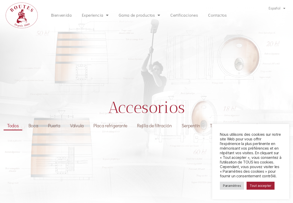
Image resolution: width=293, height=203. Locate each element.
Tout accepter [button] (260, 185)
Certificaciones (184, 15)
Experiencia (95, 15)
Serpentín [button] (191, 125)
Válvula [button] (77, 125)
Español (277, 8)
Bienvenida (61, 15)
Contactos (217, 15)
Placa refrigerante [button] (110, 125)
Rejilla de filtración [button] (154, 125)
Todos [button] (13, 125)
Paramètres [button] (232, 185)
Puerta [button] (54, 125)
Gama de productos (139, 15)
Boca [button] (33, 125)
